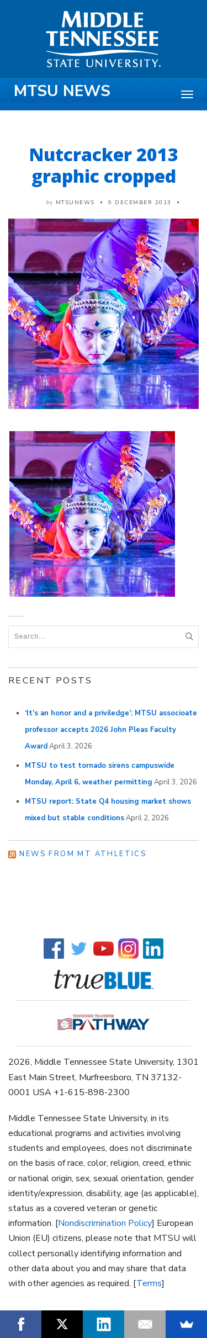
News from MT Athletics (82, 854)
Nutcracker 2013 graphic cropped (103, 165)
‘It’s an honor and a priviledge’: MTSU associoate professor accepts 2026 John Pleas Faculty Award (111, 729)
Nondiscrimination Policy (105, 1223)
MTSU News (62, 91)
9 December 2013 (140, 202)
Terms (149, 1283)
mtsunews (75, 202)
